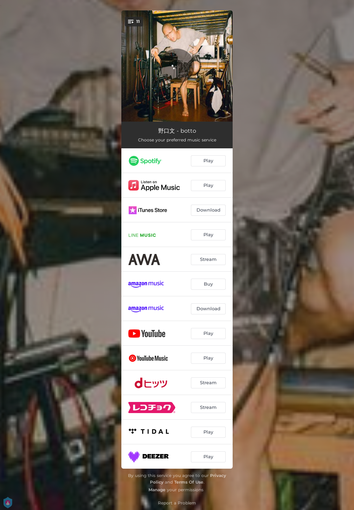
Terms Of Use (188, 482)
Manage (157, 489)
